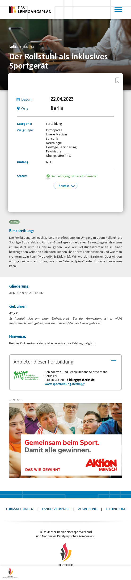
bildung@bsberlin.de (81, 380)
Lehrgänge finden (19, 509)
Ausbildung (87, 509)
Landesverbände (55, 509)
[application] (65, 440)
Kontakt (64, 186)
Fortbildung (116, 509)
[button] (18, 410)
